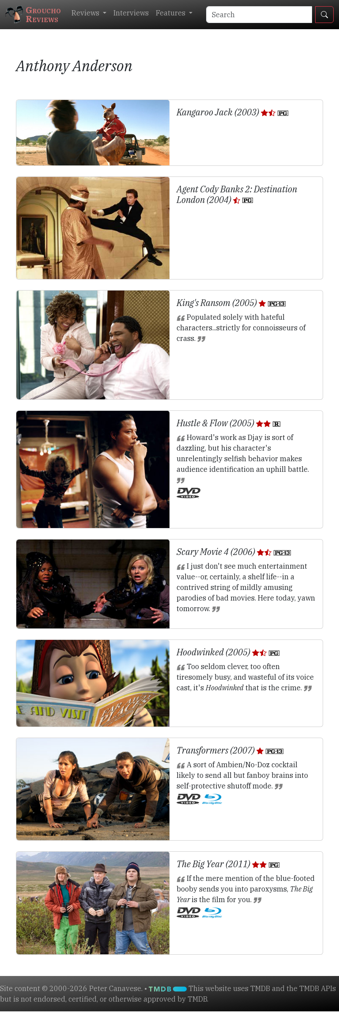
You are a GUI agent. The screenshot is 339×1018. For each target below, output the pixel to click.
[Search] (259, 14)
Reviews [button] (86, 12)
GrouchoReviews (33, 14)
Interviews (131, 12)
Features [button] (171, 12)
